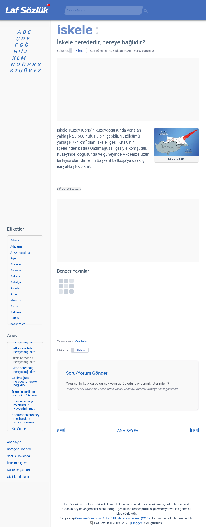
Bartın (14, 318)
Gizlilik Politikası (18, 477)
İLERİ (194, 430)
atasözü (16, 300)
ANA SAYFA (127, 430)
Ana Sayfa (14, 442)
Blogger (136, 523)
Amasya (16, 270)
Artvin (14, 294)
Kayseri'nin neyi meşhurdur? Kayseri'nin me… (23, 405)
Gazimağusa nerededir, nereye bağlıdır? (24, 381)
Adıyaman (17, 246)
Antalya (15, 282)
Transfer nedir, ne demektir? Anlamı (24, 393)
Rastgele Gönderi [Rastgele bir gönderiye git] (19, 449)
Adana (14, 240)
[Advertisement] (128, 89)
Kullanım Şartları (18, 470)
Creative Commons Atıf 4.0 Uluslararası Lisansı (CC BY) (113, 518)
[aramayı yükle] (102, 10)
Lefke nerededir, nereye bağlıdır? (23, 350)
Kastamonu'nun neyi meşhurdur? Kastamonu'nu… (26, 418)
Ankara (15, 276)
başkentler (17, 324)
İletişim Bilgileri (17, 463)
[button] (129, 374)
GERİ (61, 430)
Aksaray (16, 264)
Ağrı (13, 258)
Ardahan (16, 288)
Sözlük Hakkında (18, 456)
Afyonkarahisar (21, 252)
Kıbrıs (79, 50)
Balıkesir (16, 312)
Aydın (14, 306)
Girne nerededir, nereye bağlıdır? (23, 370)
